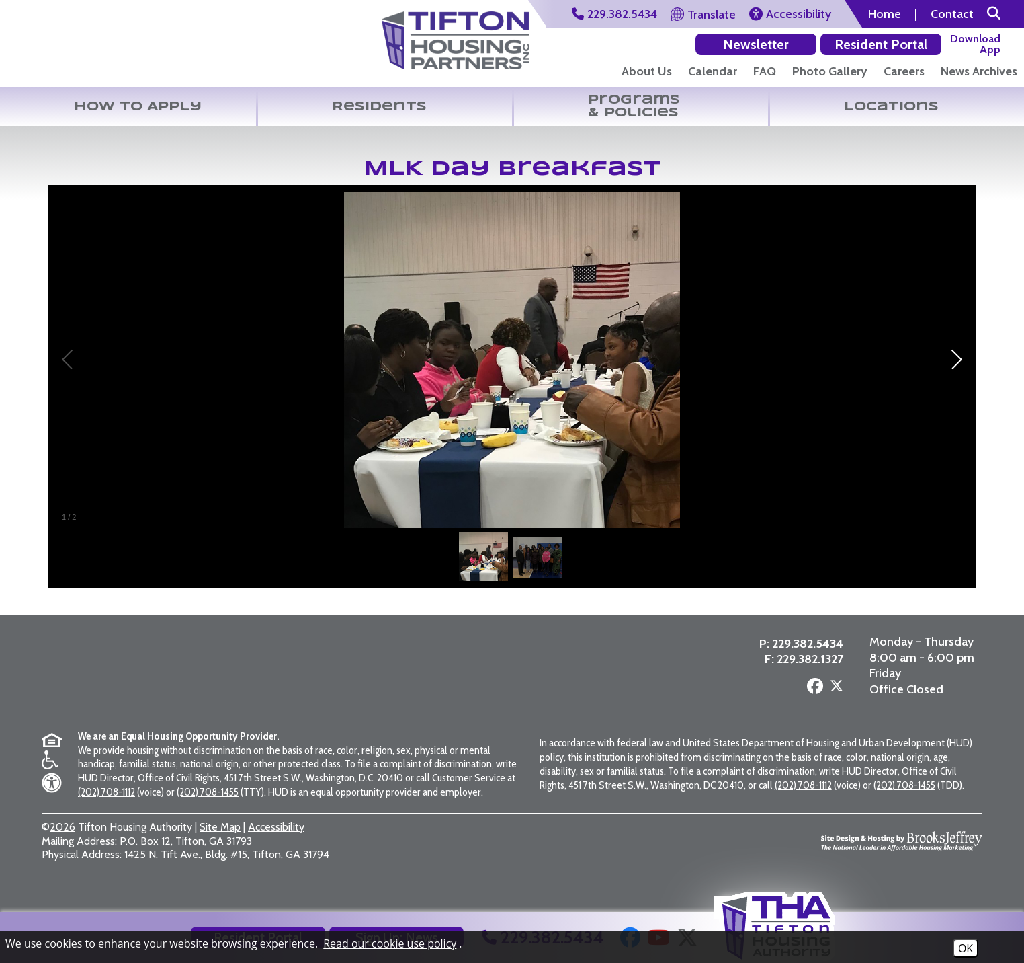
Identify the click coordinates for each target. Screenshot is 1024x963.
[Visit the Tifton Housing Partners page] (249, 680)
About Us (647, 71)
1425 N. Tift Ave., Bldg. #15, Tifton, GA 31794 (185, 874)
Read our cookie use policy (389, 943)
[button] (993, 14)
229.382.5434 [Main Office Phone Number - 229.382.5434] (806, 657)
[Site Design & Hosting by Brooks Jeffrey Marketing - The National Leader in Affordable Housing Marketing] (901, 861)
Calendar (712, 71)
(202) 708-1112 (106, 812)
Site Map (220, 847)
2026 (62, 847)
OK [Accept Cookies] (965, 948)
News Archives (979, 71)
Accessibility (276, 847)
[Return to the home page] (83, 46)
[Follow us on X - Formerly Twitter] (835, 702)
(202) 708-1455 (208, 812)
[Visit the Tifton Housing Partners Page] (455, 36)
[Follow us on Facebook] (814, 701)
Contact (952, 14)
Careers (904, 71)
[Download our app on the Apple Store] (978, 44)
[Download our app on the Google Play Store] (902, 44)
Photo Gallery (829, 71)
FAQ (764, 71)
